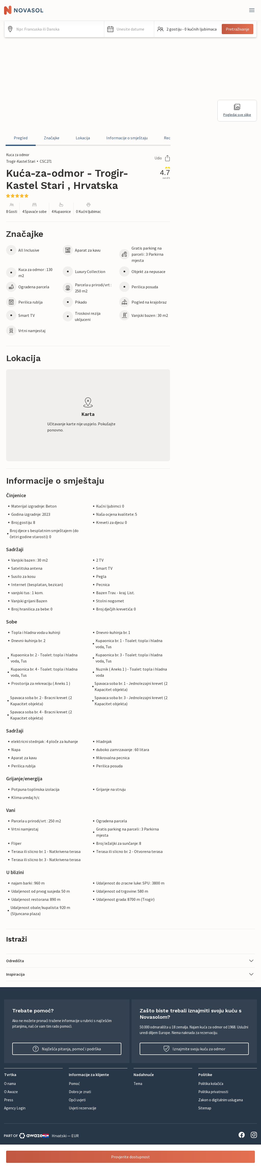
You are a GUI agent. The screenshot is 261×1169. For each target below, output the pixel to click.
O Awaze (11, 1091)
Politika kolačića (210, 1083)
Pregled (21, 137)
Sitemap (204, 1108)
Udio (162, 158)
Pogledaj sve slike (237, 110)
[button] (129, 29)
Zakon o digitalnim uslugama (220, 1099)
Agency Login (14, 1108)
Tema (138, 1083)
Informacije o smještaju (127, 137)
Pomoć (74, 1083)
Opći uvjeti (77, 1099)
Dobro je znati (80, 1091)
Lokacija (83, 137)
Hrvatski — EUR (61, 1136)
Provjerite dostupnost (130, 1156)
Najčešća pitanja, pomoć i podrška (67, 1049)
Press (8, 1099)
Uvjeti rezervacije (82, 1108)
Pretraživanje (237, 29)
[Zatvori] (252, 10)
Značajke (51, 137)
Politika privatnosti (213, 1091)
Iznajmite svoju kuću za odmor (194, 1049)
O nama (10, 1083)
